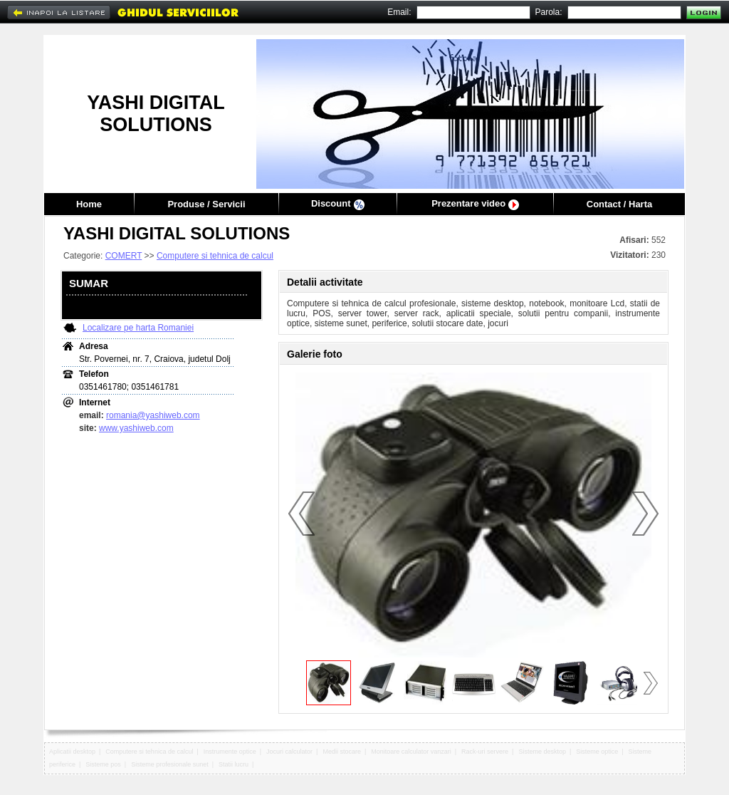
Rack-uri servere (484, 751)
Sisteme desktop (542, 751)
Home (89, 204)
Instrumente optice (230, 751)
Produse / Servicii (206, 204)
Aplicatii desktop (72, 751)
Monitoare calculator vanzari (411, 751)
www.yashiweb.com (136, 428)
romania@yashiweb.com (153, 415)
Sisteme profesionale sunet (170, 764)
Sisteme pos (103, 764)
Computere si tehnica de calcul (215, 256)
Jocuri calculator (289, 751)
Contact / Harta (619, 204)
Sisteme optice (597, 751)
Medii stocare (341, 751)
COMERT (123, 256)
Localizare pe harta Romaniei (138, 328)
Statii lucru (233, 764)
